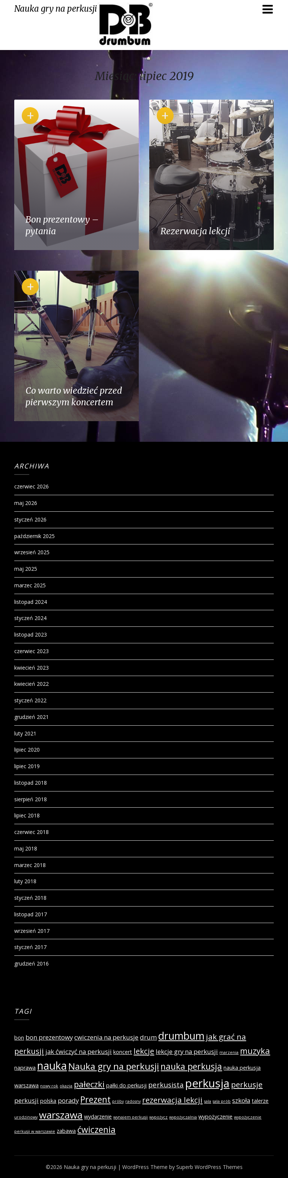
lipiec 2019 (27, 766)
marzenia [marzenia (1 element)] (228, 1052)
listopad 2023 (30, 634)
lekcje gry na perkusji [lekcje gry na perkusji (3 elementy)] (187, 1051)
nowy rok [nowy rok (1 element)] (49, 1086)
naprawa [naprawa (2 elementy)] (25, 1067)
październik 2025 (34, 536)
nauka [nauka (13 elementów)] (52, 1065)
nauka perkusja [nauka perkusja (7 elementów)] (191, 1066)
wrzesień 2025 (32, 552)
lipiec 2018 (27, 815)
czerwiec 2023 (31, 651)
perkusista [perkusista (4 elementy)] (166, 1085)
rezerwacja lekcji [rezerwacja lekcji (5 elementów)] (172, 1100)
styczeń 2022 (30, 700)
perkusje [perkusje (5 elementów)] (246, 1084)
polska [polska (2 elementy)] (48, 1100)
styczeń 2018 (30, 897)
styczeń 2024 (30, 618)
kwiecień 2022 (31, 683)
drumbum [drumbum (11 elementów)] (181, 1036)
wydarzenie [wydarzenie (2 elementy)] (98, 1116)
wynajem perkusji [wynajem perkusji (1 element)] (130, 1117)
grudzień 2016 (31, 963)
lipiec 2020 (27, 749)
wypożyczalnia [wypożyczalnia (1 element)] (183, 1117)
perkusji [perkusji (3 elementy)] (26, 1100)
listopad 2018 (30, 782)
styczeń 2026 (30, 519)
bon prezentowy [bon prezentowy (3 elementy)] (49, 1037)
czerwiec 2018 (31, 831)
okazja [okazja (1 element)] (66, 1086)
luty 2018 (25, 881)
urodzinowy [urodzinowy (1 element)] (26, 1117)
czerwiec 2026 (31, 486)
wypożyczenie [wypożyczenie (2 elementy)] (215, 1116)
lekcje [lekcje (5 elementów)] (144, 1051)
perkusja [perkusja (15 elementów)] (207, 1083)
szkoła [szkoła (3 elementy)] (241, 1100)
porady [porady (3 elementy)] (68, 1100)
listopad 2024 (30, 601)
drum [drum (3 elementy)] (148, 1037)
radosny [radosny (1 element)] (133, 1101)
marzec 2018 (30, 865)
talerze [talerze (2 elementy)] (260, 1100)
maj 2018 (25, 848)
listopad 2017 (30, 914)
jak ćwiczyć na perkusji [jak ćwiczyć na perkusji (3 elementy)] (78, 1051)
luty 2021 (25, 733)
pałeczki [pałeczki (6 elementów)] (89, 1084)
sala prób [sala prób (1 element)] (222, 1101)
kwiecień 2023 (31, 667)
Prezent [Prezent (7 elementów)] (95, 1099)
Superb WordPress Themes (209, 1166)
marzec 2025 (30, 585)
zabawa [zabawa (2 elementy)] (66, 1130)
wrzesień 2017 (32, 930)
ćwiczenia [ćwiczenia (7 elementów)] (96, 1129)
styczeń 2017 (30, 947)
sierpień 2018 (30, 799)
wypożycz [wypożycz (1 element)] (158, 1117)
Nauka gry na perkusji (55, 8)
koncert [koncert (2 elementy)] (122, 1051)
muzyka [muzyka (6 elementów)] (255, 1050)
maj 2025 (25, 568)
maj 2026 (25, 502)
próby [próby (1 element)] (118, 1101)
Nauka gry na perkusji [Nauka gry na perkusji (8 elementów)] (113, 1066)
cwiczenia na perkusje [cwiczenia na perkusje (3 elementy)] (106, 1037)
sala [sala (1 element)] (207, 1101)
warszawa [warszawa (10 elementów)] (60, 1115)
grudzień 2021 (31, 716)
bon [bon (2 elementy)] (19, 1037)
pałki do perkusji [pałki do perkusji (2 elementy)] (126, 1085)
